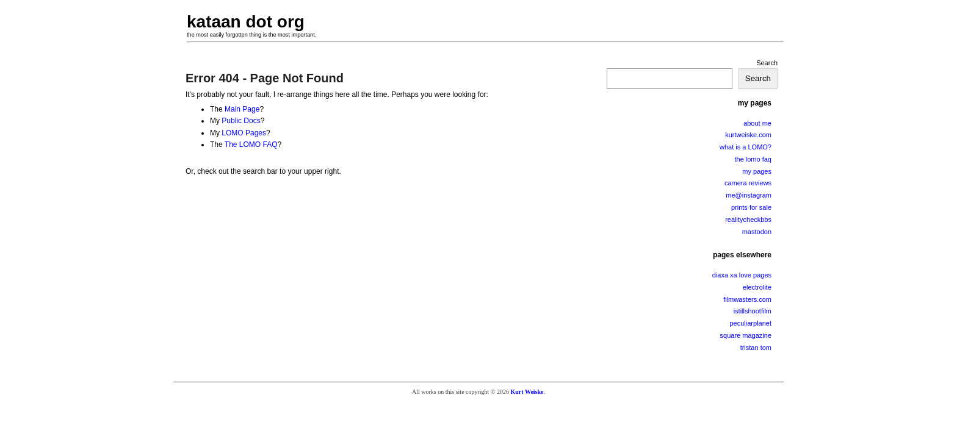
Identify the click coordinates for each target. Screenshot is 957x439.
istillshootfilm (752, 311)
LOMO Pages (244, 133)
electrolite (757, 287)
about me (757, 123)
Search (767, 62)
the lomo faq (752, 159)
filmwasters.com (747, 299)
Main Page (242, 109)
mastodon (756, 231)
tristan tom (755, 347)
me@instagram (748, 195)
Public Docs (241, 120)
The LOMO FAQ (251, 144)
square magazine (745, 335)
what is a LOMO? (745, 147)
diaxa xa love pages (741, 275)
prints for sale (751, 207)
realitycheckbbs (748, 219)
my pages (756, 171)
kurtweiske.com (748, 134)
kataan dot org (246, 21)
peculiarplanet (751, 323)
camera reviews (747, 183)
